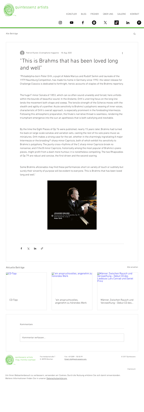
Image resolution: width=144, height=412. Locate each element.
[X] (105, 22)
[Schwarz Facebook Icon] (83, 22)
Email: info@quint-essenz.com (76, 359)
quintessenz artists (31, 7)
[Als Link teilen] (42, 248)
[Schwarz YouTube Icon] (71, 22)
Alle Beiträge (12, 33)
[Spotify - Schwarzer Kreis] (94, 22)
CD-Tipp (13, 300)
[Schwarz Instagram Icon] (60, 22)
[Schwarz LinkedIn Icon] (128, 22)
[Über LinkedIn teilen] (35, 248)
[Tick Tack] (116, 22)
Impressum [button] (131, 369)
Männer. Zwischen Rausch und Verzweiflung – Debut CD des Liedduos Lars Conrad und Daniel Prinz (117, 301)
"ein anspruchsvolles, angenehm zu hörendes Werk (71, 301)
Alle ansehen (132, 267)
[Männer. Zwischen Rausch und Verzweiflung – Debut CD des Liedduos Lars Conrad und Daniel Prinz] (117, 283)
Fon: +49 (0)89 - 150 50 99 (74, 357)
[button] (134, 34)
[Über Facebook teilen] (21, 248)
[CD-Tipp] (26, 283)
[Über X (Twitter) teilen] (28, 248)
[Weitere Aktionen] (122, 53)
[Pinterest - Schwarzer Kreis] (139, 22)
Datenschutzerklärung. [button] (57, 378)
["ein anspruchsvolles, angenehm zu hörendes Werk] (72, 283)
